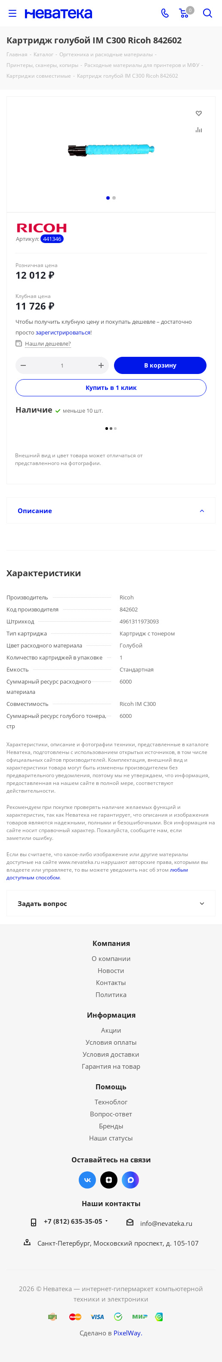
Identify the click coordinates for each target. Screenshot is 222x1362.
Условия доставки (111, 1054)
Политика (111, 994)
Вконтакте (87, 1180)
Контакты (111, 982)
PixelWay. (128, 1333)
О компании (111, 958)
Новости (111, 970)
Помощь (111, 1086)
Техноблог (111, 1102)
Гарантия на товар (111, 1066)
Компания (111, 943)
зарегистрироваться (63, 332)
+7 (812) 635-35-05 (73, 1221)
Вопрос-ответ (111, 1114)
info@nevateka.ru (166, 1223)
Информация (111, 1015)
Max (130, 1180)
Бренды (111, 1126)
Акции (111, 1030)
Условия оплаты (111, 1042)
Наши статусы (111, 1138)
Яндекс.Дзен (108, 1180)
